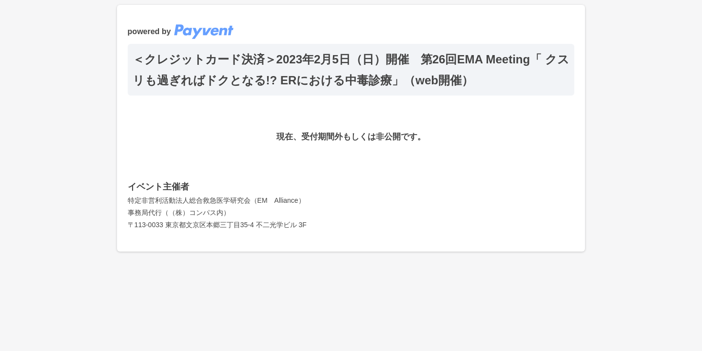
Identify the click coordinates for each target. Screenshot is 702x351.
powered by (181, 31)
